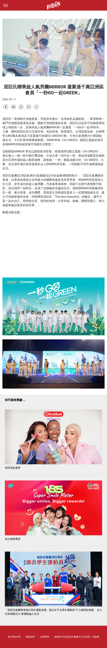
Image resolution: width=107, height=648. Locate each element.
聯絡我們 (30, 636)
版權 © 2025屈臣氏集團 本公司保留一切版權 (76, 636)
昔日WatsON (14, 636)
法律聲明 (44, 636)
